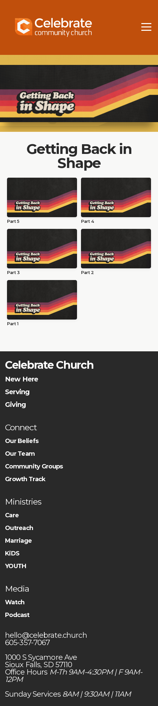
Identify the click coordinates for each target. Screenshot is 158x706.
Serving (17, 392)
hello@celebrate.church (47, 635)
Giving (15, 405)
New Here (21, 379)
